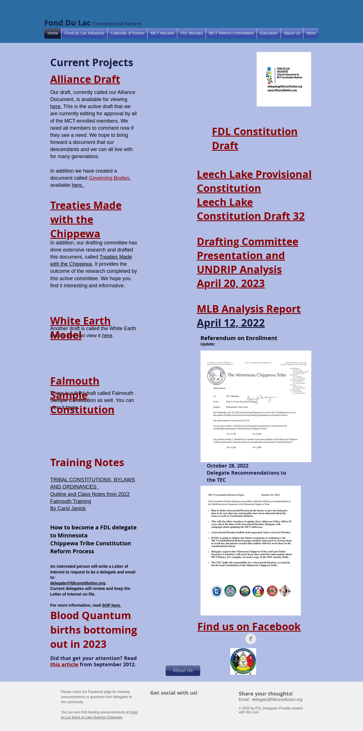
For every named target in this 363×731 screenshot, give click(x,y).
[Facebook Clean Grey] (250, 638)
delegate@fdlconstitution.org (77, 583)
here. (56, 106)
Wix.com (252, 712)
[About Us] (183, 670)
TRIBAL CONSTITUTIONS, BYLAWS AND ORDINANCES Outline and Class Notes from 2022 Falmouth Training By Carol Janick (92, 494)
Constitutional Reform (117, 23)
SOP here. (111, 605)
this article (64, 664)
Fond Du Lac (68, 22)
